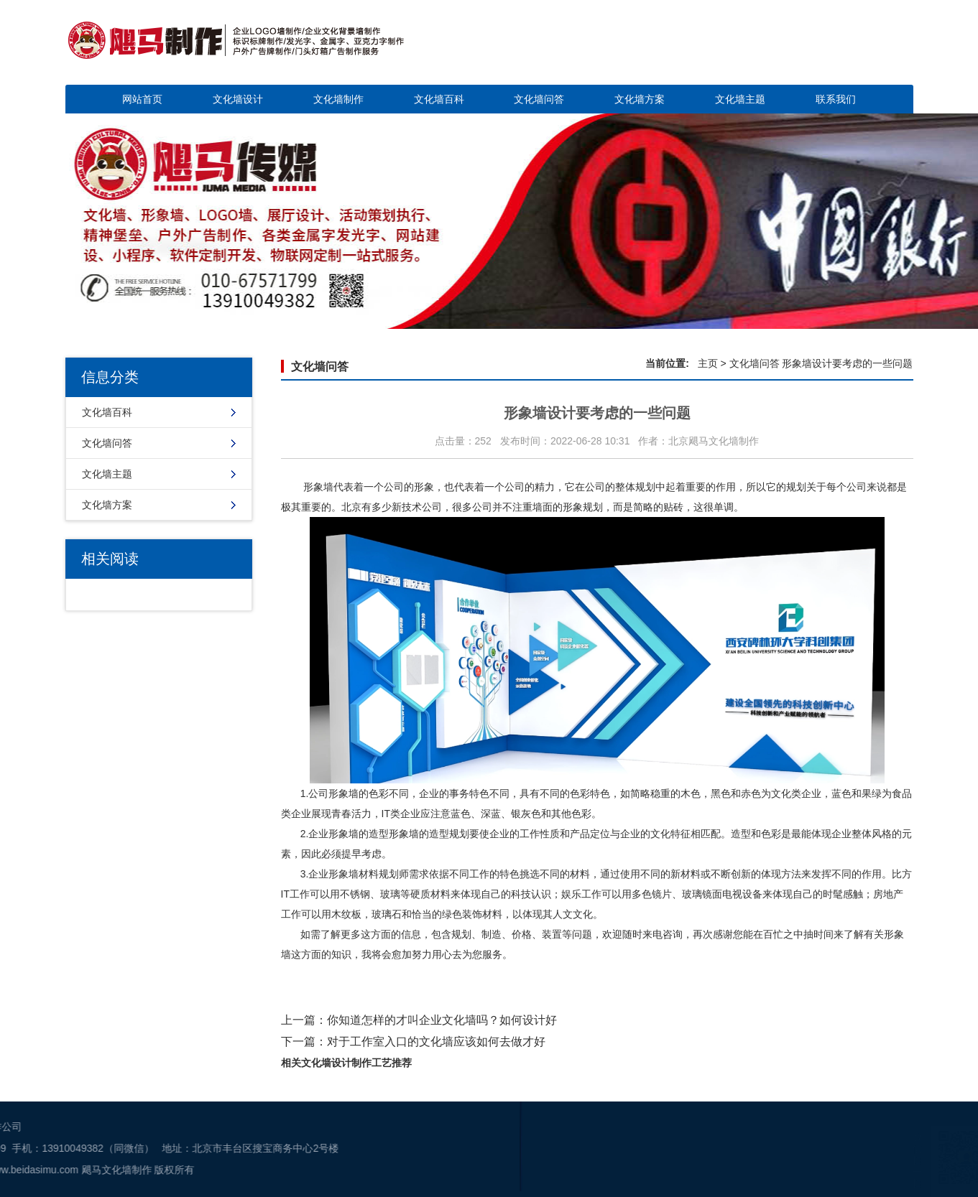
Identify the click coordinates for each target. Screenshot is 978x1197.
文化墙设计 (238, 99)
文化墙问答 (539, 99)
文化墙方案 (639, 99)
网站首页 (142, 99)
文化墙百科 (439, 99)
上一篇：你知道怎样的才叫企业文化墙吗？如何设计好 (419, 1020)
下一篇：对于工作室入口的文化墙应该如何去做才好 (413, 1041)
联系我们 (836, 99)
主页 (708, 363)
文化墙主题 (740, 99)
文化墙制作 (338, 99)
